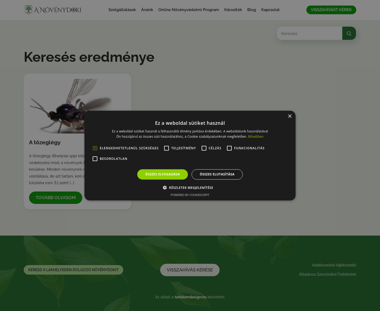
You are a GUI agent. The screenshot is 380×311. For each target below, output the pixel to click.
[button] (190, 187)
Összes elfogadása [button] (162, 174)
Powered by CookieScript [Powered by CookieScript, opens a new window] (190, 195)
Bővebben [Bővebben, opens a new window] (256, 136)
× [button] (290, 116)
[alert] (190, 155)
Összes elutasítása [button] (217, 174)
